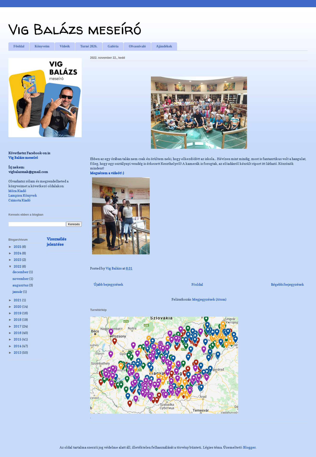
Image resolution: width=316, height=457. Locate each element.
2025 (18, 247)
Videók (65, 46)
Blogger (249, 447)
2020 (18, 306)
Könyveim (42, 46)
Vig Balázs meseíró (74, 29)
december (20, 272)
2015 (18, 339)
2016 (18, 333)
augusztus (20, 285)
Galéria (113, 46)
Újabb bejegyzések (108, 284)
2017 (18, 326)
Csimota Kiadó (19, 200)
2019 (18, 313)
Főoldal (18, 46)
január (17, 292)
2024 (18, 253)
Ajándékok (164, 46)
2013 (18, 352)
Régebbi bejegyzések (287, 284)
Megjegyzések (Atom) (209, 299)
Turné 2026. (88, 46)
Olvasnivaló (137, 46)
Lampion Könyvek (22, 195)
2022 (18, 266)
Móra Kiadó (17, 191)
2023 (18, 259)
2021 (18, 300)
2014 (18, 346)
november (20, 279)
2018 (18, 319)
